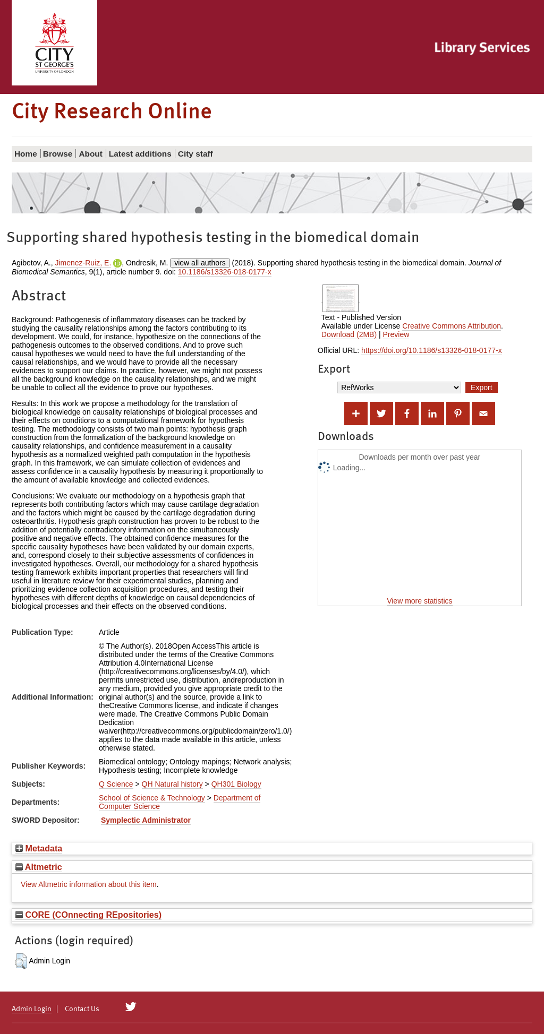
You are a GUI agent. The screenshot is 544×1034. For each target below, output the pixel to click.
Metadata (38, 848)
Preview (396, 334)
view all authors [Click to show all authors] (200, 262)
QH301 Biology (236, 784)
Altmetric (38, 867)
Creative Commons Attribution (451, 326)
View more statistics (419, 601)
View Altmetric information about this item (89, 884)
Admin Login (32, 1009)
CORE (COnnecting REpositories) (88, 914)
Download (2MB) (349, 334)
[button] (21, 961)
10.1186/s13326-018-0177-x (224, 272)
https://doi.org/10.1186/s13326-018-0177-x (431, 350)
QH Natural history (172, 784)
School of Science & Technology (152, 798)
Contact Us (82, 1009)
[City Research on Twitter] (131, 1006)
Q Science (116, 784)
